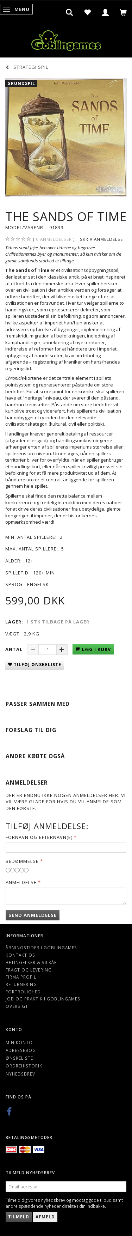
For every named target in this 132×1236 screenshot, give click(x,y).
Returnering (21, 984)
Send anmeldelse (32, 915)
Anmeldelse (21, 882)
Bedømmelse (22, 861)
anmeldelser (54, 239)
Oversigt (17, 1006)
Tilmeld (18, 1217)
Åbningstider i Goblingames (41, 947)
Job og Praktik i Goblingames (43, 998)
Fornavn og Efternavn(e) (39, 837)
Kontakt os (20, 955)
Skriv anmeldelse (101, 239)
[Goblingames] (66, 39)
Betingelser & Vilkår (31, 962)
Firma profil (21, 977)
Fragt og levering (29, 970)
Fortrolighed (23, 991)
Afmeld (45, 1217)
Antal (14, 649)
